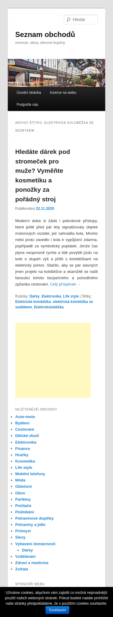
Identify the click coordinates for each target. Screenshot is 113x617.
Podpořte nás (27, 104)
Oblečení (23, 486)
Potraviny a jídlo (30, 524)
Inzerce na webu (63, 92)
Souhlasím (57, 610)
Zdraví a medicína (32, 562)
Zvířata (21, 569)
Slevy (20, 537)
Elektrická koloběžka (33, 302)
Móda (20, 480)
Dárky (34, 296)
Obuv (20, 493)
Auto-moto (25, 416)
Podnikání (24, 512)
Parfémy (23, 499)
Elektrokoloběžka (49, 307)
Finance (22, 448)
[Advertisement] (53, 360)
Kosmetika (25, 461)
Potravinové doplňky (34, 518)
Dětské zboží (27, 435)
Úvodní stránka (29, 92)
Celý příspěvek (65, 284)
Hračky (21, 455)
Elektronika (51, 296)
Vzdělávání (25, 556)
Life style (71, 296)
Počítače (23, 505)
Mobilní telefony (30, 474)
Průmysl (23, 531)
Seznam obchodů (45, 34)
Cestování (24, 429)
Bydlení (22, 423)
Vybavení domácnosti (35, 544)
